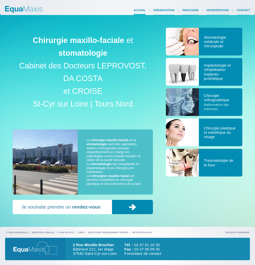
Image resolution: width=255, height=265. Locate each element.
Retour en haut (142, 232)
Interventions (217, 12)
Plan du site (66, 232)
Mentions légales (43, 232)
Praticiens (190, 12)
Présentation (163, 12)
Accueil (140, 12)
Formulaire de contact (142, 253)
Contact (243, 12)
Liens (81, 232)
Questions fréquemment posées (108, 232)
